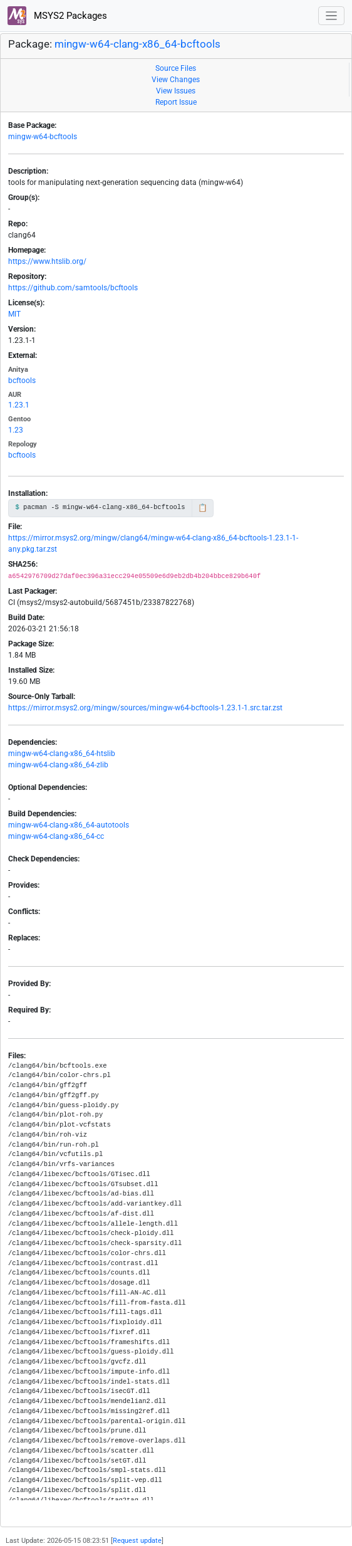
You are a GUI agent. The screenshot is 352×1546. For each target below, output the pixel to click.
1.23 (15, 430)
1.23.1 (18, 405)
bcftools (22, 380)
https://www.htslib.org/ (47, 261)
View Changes (176, 79)
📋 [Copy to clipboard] (202, 507)
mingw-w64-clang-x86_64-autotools (68, 825)
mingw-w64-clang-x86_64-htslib (61, 753)
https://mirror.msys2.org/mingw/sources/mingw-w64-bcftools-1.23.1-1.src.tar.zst (145, 707)
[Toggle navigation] (331, 16)
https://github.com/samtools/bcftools (73, 287)
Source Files (175, 68)
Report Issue (176, 102)
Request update (137, 1541)
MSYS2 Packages (57, 15)
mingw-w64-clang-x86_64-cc (56, 836)
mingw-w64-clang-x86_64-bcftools (137, 44)
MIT (14, 314)
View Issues (175, 91)
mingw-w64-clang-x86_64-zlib (58, 764)
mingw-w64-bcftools (42, 136)
